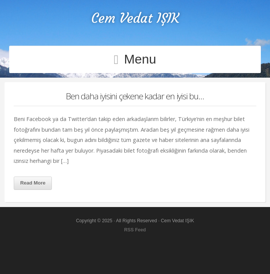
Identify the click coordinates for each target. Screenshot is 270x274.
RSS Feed (135, 230)
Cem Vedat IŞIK (135, 18)
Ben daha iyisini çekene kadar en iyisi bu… (135, 96)
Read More (32, 183)
